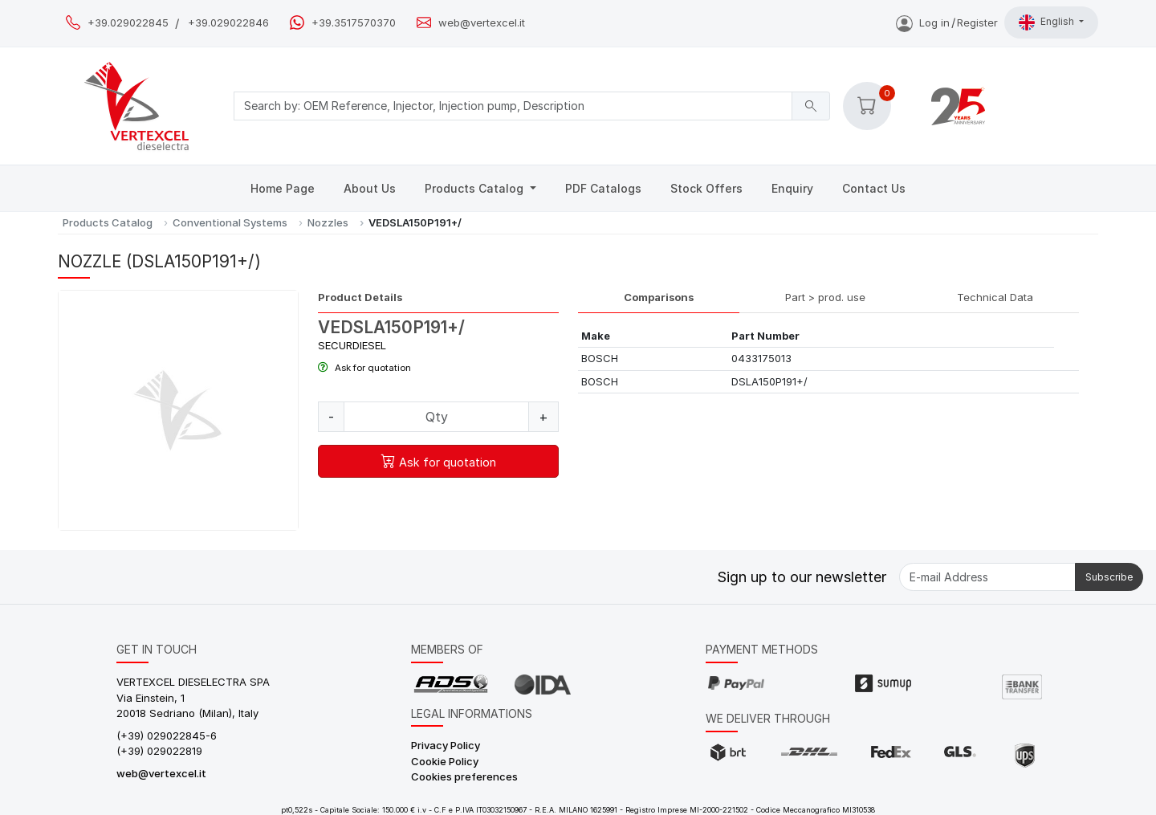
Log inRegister (947, 22)
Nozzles (327, 222)
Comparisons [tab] (659, 297)
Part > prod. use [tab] (825, 297)
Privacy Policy (445, 745)
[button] (867, 106)
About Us (370, 188)
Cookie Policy (444, 761)
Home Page (282, 188)
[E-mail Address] (987, 577)
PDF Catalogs (603, 188)
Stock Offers (706, 188)
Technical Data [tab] (995, 297)
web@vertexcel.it (481, 23)
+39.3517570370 (353, 23)
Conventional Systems (230, 222)
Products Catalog (476, 188)
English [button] (1048, 22)
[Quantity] (436, 416)
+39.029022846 (228, 23)
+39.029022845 (128, 23)
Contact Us (874, 188)
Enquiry (792, 188)
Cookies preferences (464, 776)
